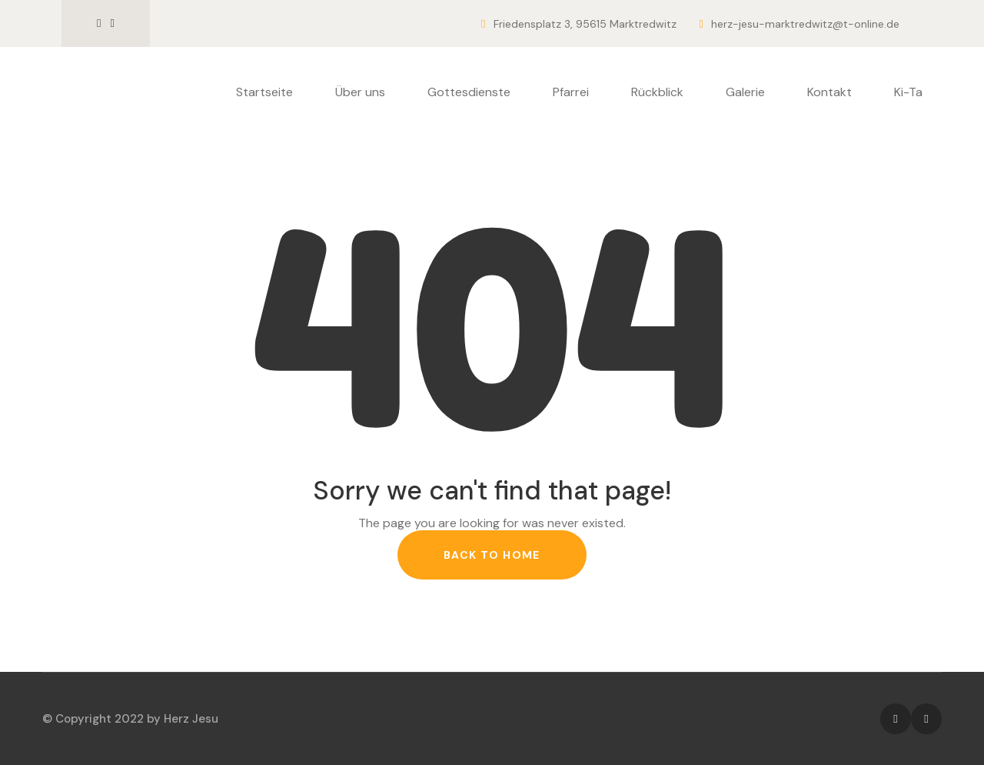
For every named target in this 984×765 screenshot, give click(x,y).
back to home (492, 555)
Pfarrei (571, 92)
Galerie (745, 92)
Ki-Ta (908, 92)
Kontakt (829, 92)
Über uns (360, 92)
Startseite (264, 92)
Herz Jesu (191, 719)
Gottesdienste (468, 92)
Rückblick (657, 92)
